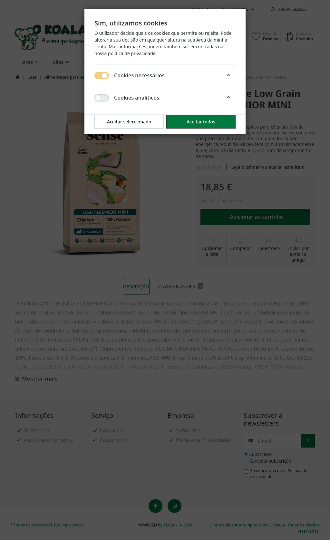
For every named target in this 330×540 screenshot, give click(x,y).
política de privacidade (132, 53)
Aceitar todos (201, 122)
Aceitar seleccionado (129, 122)
